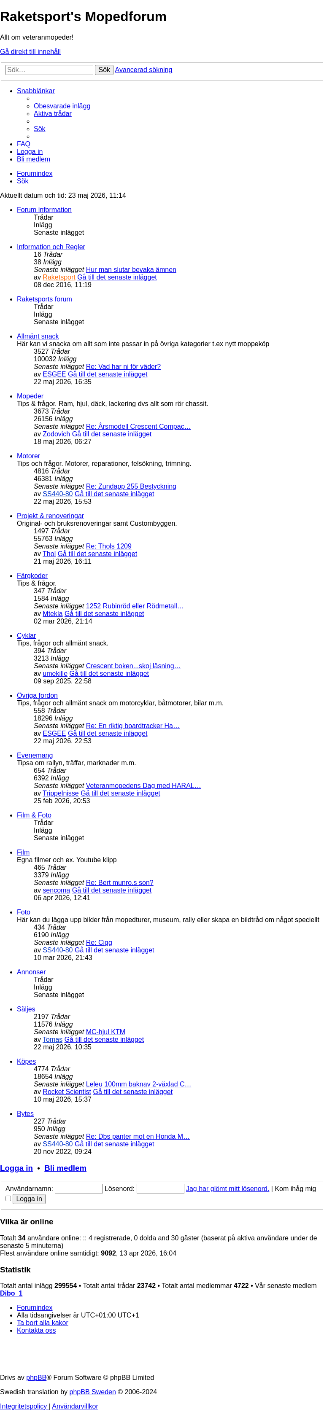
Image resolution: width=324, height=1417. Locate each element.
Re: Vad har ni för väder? (123, 366)
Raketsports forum (44, 299)
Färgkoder (32, 575)
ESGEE (54, 374)
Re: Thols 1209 (109, 546)
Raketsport (59, 277)
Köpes (26, 1061)
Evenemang (35, 755)
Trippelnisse (61, 793)
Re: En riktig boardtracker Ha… (133, 725)
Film (23, 852)
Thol (49, 553)
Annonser (31, 972)
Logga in (16, 1168)
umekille (55, 673)
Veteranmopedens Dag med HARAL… (143, 785)
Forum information (44, 209)
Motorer (28, 456)
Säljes (26, 1009)
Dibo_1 (11, 1293)
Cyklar (26, 635)
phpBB (36, 1377)
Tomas (52, 1039)
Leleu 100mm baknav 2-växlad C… (139, 1084)
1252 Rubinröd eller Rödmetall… (135, 606)
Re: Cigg (99, 942)
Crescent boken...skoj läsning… (133, 666)
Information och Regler (51, 246)
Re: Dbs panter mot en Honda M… (138, 1136)
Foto (23, 912)
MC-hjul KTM (105, 1031)
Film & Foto (34, 815)
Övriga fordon (37, 695)
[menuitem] (62, 106)
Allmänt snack (38, 336)
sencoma (56, 890)
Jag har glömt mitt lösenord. (227, 1188)
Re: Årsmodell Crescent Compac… (138, 426)
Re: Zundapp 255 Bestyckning (131, 486)
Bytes (25, 1113)
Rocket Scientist (67, 1091)
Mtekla (52, 613)
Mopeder (30, 396)
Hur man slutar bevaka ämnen (131, 269)
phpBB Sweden (93, 1391)
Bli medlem (65, 1168)
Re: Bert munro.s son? (120, 882)
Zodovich (56, 434)
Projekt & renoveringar (50, 515)
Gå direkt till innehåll (30, 51)
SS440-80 (58, 493)
